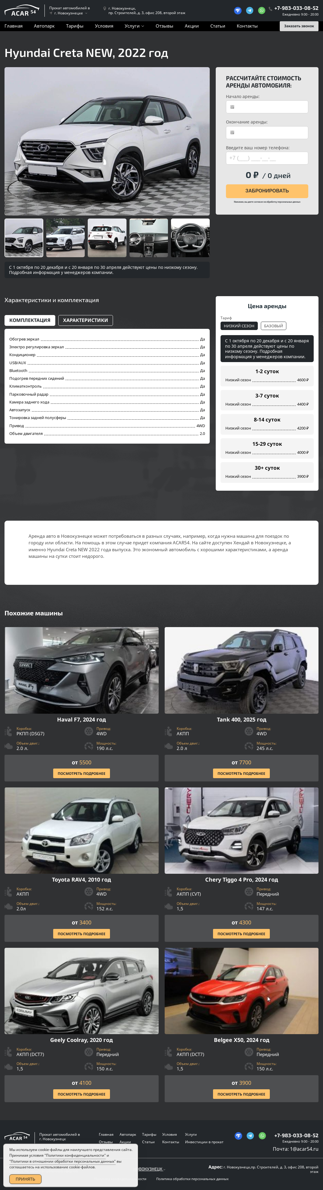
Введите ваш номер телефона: (258, 147)
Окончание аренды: (247, 122)
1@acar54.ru (304, 1149)
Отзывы (164, 26)
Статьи (217, 26)
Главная (14, 26)
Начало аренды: (243, 96)
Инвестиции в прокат (204, 1142)
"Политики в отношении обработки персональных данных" (62, 1168)
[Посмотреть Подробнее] (82, 704)
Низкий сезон (239, 326)
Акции (192, 26)
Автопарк (44, 26)
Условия (104, 26)
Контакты (247, 26)
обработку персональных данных (283, 202)
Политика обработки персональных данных (192, 1179)
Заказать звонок (299, 25)
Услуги (132, 26)
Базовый (273, 326)
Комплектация (29, 320)
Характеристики (85, 320)
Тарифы (75, 26)
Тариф (226, 318)
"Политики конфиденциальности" (75, 1163)
